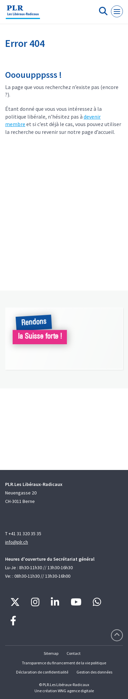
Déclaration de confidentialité (42, 672)
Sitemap (51, 653)
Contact (74, 653)
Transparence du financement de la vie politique (64, 662)
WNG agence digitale (76, 690)
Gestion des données (94, 672)
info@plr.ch (16, 542)
